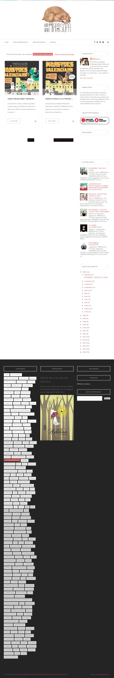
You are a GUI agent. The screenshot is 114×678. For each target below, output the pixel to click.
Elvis (14, 521)
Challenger (25, 517)
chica (7, 410)
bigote (22, 439)
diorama (27, 399)
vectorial (8, 407)
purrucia (8, 435)
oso (32, 489)
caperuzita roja (10, 471)
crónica (7, 567)
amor (29, 407)
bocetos (32, 464)
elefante (8, 574)
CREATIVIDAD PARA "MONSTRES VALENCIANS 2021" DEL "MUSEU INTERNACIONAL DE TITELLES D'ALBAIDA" (22, 99)
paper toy (16, 617)
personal (14, 449)
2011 (85, 349)
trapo (16, 503)
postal (28, 432)
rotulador (23, 378)
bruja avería (9, 467)
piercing (23, 621)
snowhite (29, 635)
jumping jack (9, 592)
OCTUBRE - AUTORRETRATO (95, 226)
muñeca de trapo (18, 610)
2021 (85, 318)
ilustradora (18, 589)
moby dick (29, 603)
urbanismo (31, 646)
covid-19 (19, 564)
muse (26, 489)
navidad (8, 432)
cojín (7, 474)
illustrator (22, 382)
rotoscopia (9, 635)
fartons (7, 578)
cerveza (19, 557)
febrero (87, 309)
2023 (85, 272)
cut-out (31, 567)
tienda (24, 642)
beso (21, 542)
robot (21, 632)
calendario (21, 467)
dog (6, 478)
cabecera (15, 549)
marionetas (9, 596)
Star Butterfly (20, 532)
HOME (6, 42)
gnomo (14, 582)
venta (16, 650)
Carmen (16, 517)
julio (86, 293)
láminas (25, 403)
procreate (8, 453)
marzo (86, 305)
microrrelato (10, 489)
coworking (28, 564)
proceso (23, 449)
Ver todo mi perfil (86, 78)
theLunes (8, 503)
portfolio (30, 492)
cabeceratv (26, 549)
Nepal (24, 524)
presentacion (19, 625)
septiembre (88, 287)
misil (22, 603)
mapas (16, 485)
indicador (29, 589)
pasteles (8, 492)
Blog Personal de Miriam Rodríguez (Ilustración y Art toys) (42, 674)
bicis (6, 546)
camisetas (8, 442)
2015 (85, 337)
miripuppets (17, 385)
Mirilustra (96, 59)
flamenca (8, 446)
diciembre (88, 275)
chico (24, 421)
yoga (17, 653)
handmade (25, 396)
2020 (85, 321)
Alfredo (8, 514)
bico (18, 464)
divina (26, 442)
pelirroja (26, 617)
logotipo (29, 446)
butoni (7, 549)
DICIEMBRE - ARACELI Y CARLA (98, 169)
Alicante (16, 514)
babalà (32, 539)
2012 (85, 346)
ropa (28, 632)
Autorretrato (19, 407)
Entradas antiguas (63, 140)
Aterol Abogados (18, 457)
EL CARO (7, 521)
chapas (14, 414)
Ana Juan (25, 514)
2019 (85, 324)
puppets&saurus (10, 628)
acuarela (8, 421)
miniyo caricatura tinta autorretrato (18, 600)
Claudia (30, 457)
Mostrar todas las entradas (64, 54)
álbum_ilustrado (11, 657)
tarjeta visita (26, 496)
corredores (9, 564)
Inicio (31, 140)
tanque (26, 639)
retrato (16, 403)
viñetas (23, 503)
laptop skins (21, 592)
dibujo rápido (16, 374)
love (6, 428)
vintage (31, 650)
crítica (25, 389)
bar (15, 542)
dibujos (27, 474)
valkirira (8, 650)
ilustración (28, 385)
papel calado (18, 432)
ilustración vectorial (12, 389)
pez (15, 492)
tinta (6, 374)
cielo (34, 557)
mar (6, 449)
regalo (7, 496)
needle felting (10, 614)
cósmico (8, 571)
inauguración (24, 482)
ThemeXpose (104, 674)
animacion (8, 399)
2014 (85, 340)
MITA (24, 417)
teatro (7, 642)
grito (21, 585)
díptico (33, 442)
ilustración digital (26, 414)
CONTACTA (53, 42)
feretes (16, 578)
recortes (30, 628)
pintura (21, 492)
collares (32, 421)
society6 (16, 496)
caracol (22, 471)
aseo (25, 539)
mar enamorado (27, 485)
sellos (17, 453)
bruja (29, 439)
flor (23, 578)
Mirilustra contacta (83, 384)
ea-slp (16, 571)
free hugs (31, 578)
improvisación (10, 382)
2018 (85, 328)
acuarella (16, 535)
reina (7, 632)
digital (7, 396)
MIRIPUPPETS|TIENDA (38, 42)
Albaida (7, 439)
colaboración (10, 560)
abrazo (7, 535)
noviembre (88, 281)
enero (86, 312)
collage (26, 424)
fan (30, 574)
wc (16, 507)
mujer (19, 489)
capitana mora (28, 553)
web (15, 435)
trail (15, 646)
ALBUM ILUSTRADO (16, 510)
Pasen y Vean (20, 528)
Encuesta (22, 521)
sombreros (9, 639)
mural (7, 610)
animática (8, 539)
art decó (18, 539)
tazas (22, 499)
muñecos (8, 403)
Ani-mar (7, 517)
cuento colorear (19, 567)
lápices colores (16, 428)
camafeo (8, 553)
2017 (85, 331)
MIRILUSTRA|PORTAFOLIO (20, 42)
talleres (18, 639)
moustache (27, 607)
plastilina (8, 625)
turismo (22, 646)
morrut (17, 607)
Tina (29, 532)
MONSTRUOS (9, 524)
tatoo (7, 499)
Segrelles (8, 532)
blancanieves (15, 546)
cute (13, 474)
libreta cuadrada (11, 378)
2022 (85, 315)
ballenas (8, 542)
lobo (30, 592)
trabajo (7, 646)
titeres (7, 457)
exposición (8, 392)
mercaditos (20, 596)
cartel (7, 414)
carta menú (9, 557)
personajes (9, 417)
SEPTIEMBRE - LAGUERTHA (94, 244)
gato (6, 482)
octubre (87, 284)
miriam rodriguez (11, 603)
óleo (21, 507)
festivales (23, 478)
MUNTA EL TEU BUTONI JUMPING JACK (98, 195)
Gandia (31, 521)
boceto (32, 378)
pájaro (18, 417)
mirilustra (17, 424)
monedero (8, 607)
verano (23, 650)
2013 (85, 343)
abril (86, 302)
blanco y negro (28, 546)
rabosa (21, 628)
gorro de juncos (11, 585)
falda (25, 574)
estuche (17, 574)
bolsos (16, 421)
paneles (8, 617)
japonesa (8, 485)
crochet (8, 424)
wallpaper (9, 653)
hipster (13, 482)
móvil (29, 610)
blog (24, 464)
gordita (22, 582)
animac (25, 535)
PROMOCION (9, 528)
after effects (9, 464)
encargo (16, 396)
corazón (18, 442)
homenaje (29, 585)
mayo (86, 299)
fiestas (32, 478)
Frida (15, 439)
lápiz (17, 392)
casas (30, 471)
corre (28, 560)
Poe (28, 528)
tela (27, 499)
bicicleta (29, 542)
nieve (20, 614)
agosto (87, 290)
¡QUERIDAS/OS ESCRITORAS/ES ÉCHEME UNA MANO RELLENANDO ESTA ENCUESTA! (98, 186)
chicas (26, 557)
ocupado (28, 614)
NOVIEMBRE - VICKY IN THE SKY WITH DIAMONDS (99, 210)
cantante (17, 553)
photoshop (25, 392)
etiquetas (14, 478)
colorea (20, 560)
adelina (24, 460)
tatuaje (14, 499)
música (27, 428)
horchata (8, 589)
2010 (85, 352)
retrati (14, 632)
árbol (22, 435)
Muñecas (18, 399)
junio (86, 296)
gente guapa (19, 446)
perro (33, 403)
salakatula (19, 635)
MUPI (17, 524)
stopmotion (27, 453)
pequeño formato (11, 621)
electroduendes (26, 571)
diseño (7, 385)
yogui (24, 653)
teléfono (15, 642)
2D (28, 435)
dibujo (20, 474)
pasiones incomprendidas (20, 410)
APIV (26, 510)
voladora (8, 507)
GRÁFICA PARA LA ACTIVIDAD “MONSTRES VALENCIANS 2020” (59, 99)
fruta (7, 582)
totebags (32, 642)
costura (31, 382)
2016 (85, 334)
